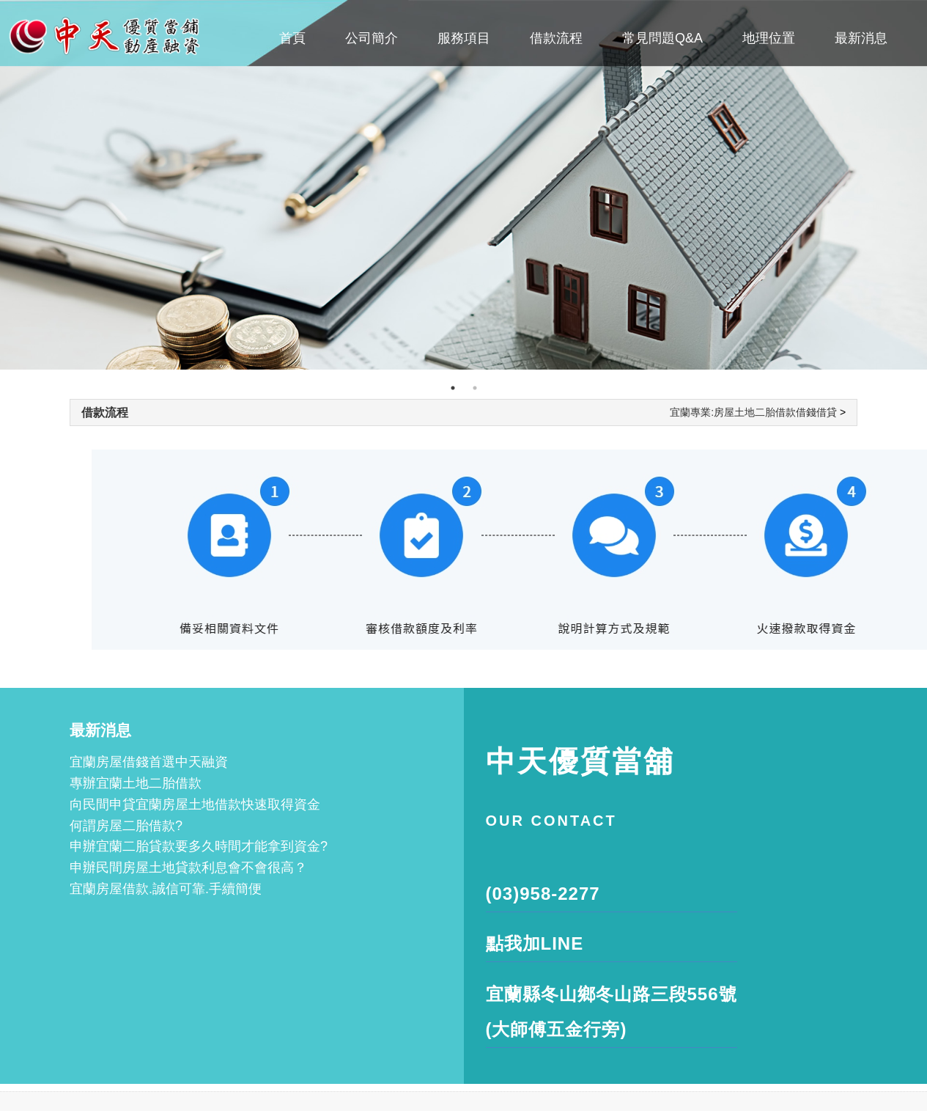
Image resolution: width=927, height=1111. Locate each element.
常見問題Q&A (662, 38)
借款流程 (556, 38)
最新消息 (861, 38)
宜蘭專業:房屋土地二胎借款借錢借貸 (753, 412)
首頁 (292, 38)
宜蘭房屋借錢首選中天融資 (149, 762)
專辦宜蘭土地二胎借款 (136, 783)
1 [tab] (453, 388)
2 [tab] (475, 388)
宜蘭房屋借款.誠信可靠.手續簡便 (166, 888)
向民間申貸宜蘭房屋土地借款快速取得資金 (195, 804)
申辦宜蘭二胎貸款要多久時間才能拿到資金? (199, 846)
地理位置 (768, 38)
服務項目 (463, 38)
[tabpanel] (463, 185)
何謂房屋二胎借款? (126, 825)
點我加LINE (535, 943)
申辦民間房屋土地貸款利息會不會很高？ (188, 867)
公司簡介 (371, 38)
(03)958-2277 (543, 893)
